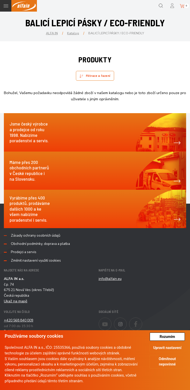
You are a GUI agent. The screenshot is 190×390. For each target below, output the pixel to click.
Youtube (111, 320)
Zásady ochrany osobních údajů (35, 235)
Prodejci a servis (23, 252)
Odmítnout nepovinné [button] (167, 361)
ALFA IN (52, 33)
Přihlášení (172, 6)
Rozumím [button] (167, 337)
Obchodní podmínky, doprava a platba (40, 244)
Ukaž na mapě (15, 301)
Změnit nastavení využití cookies (36, 260)
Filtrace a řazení (98, 76)
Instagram (126, 320)
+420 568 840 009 (18, 320)
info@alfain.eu (110, 278)
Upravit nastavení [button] (167, 348)
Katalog (73, 33)
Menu (6, 6)
